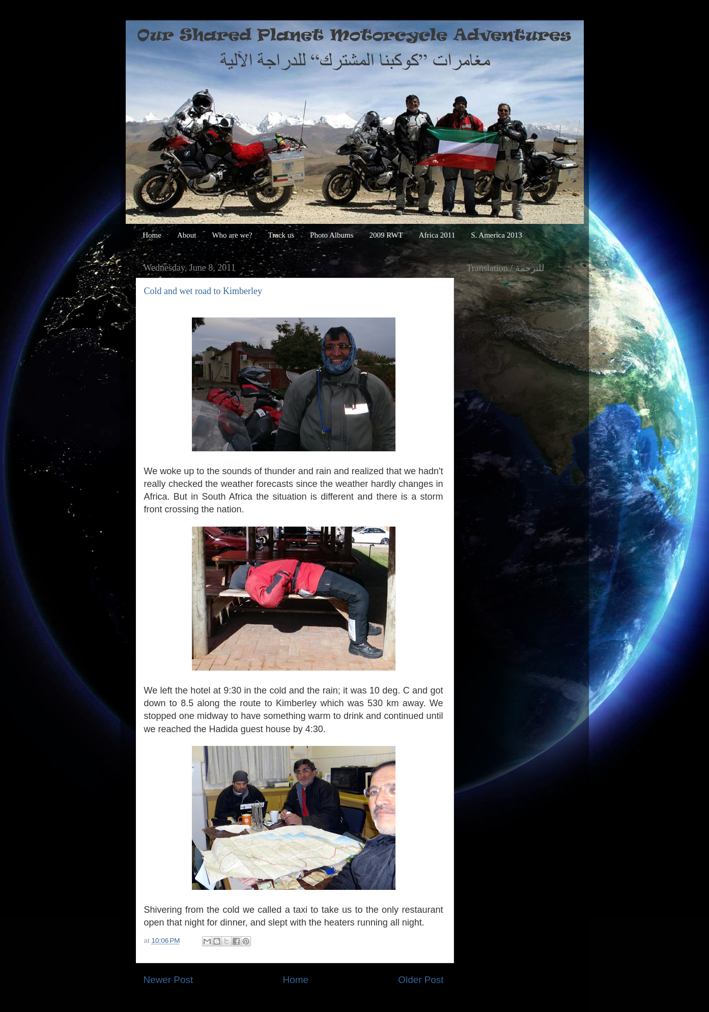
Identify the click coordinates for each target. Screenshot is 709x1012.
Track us (281, 235)
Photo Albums (331, 235)
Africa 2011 (437, 235)
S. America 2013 (496, 235)
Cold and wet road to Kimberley (203, 291)
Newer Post (168, 979)
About (186, 235)
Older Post (420, 979)
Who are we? (232, 235)
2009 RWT (386, 235)
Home (152, 235)
